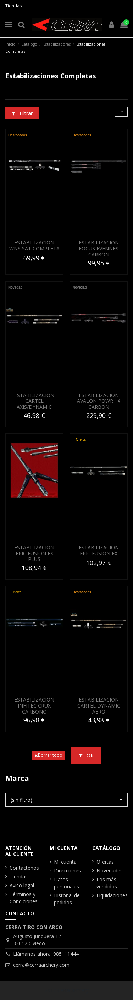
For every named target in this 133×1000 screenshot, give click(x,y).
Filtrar (22, 113)
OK (86, 755)
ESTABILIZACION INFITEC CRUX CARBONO (34, 705)
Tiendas (13, 6)
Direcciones (67, 870)
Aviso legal (22, 885)
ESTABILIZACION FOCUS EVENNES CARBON (99, 248)
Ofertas (105, 861)
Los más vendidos (106, 883)
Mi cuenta (65, 861)
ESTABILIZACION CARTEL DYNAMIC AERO (98, 705)
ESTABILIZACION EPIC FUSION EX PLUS (34, 553)
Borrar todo (48, 755)
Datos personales (66, 883)
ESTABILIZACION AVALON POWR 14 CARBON (98, 401)
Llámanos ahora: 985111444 (46, 954)
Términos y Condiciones (24, 898)
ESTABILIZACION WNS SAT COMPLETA (34, 245)
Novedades (109, 870)
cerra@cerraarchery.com (41, 964)
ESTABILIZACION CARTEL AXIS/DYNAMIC (34, 401)
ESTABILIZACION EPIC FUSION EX (99, 550)
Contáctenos (24, 867)
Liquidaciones (112, 895)
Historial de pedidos (67, 899)
